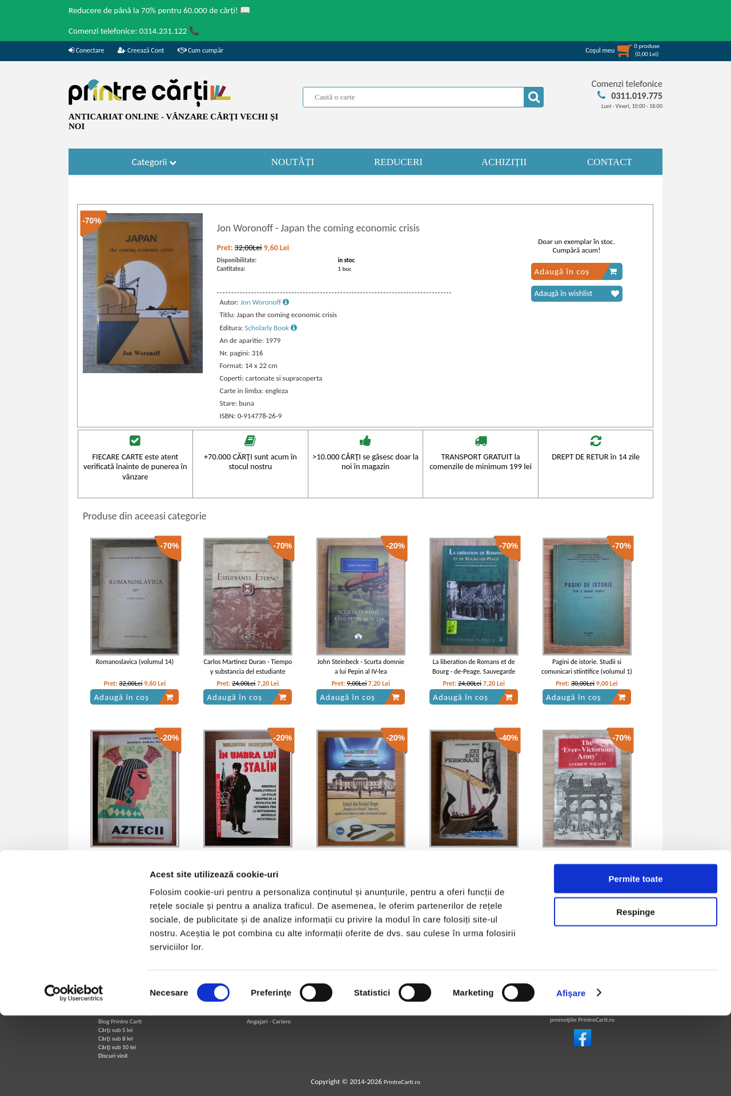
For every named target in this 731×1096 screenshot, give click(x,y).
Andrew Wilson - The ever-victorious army (587, 858)
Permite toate (635, 959)
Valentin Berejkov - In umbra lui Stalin (247, 858)
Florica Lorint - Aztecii (135, 854)
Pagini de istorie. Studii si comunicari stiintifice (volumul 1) (586, 666)
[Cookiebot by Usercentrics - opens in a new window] (74, 1073)
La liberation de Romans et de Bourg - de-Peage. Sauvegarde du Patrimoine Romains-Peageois (474, 671)
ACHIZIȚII (504, 162)
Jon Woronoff (264, 302)
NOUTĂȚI (293, 162)
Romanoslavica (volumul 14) (135, 662)
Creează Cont (141, 50)
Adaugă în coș (576, 271)
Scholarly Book (271, 327)
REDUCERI (398, 162)
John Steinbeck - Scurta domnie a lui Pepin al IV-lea (360, 666)
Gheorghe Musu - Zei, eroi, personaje (474, 858)
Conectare (86, 50)
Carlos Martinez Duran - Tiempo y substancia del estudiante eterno (247, 671)
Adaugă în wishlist (577, 293)
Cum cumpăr (200, 50)
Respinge (635, 993)
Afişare (571, 1073)
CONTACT (609, 162)
